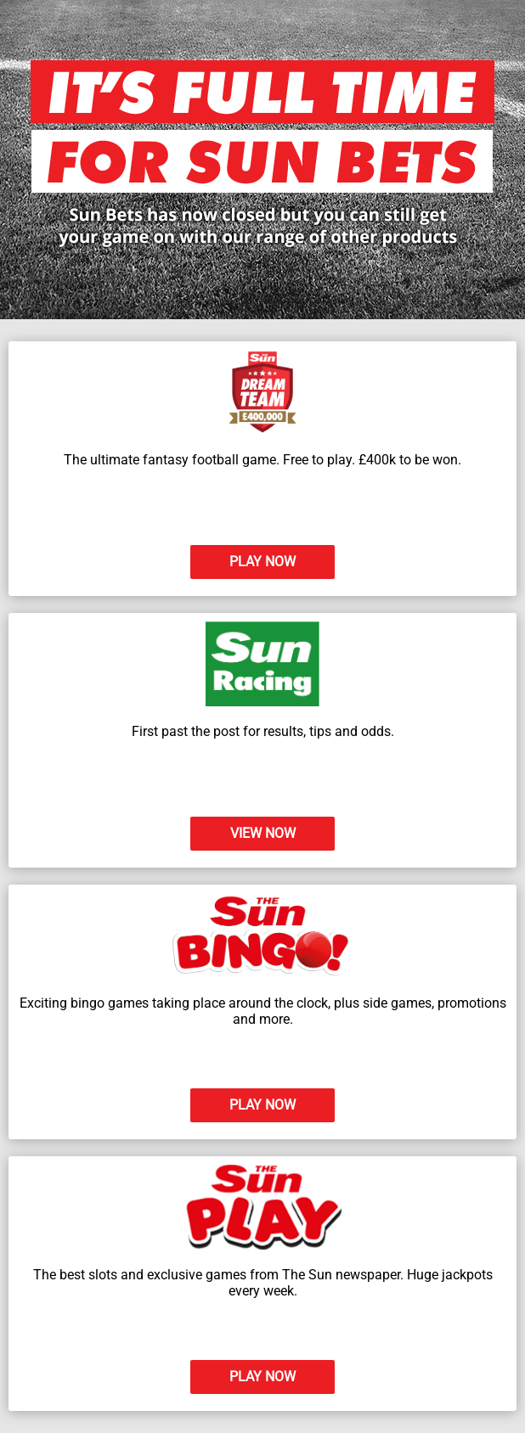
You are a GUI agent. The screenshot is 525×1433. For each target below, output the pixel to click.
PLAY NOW (262, 562)
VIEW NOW (263, 833)
